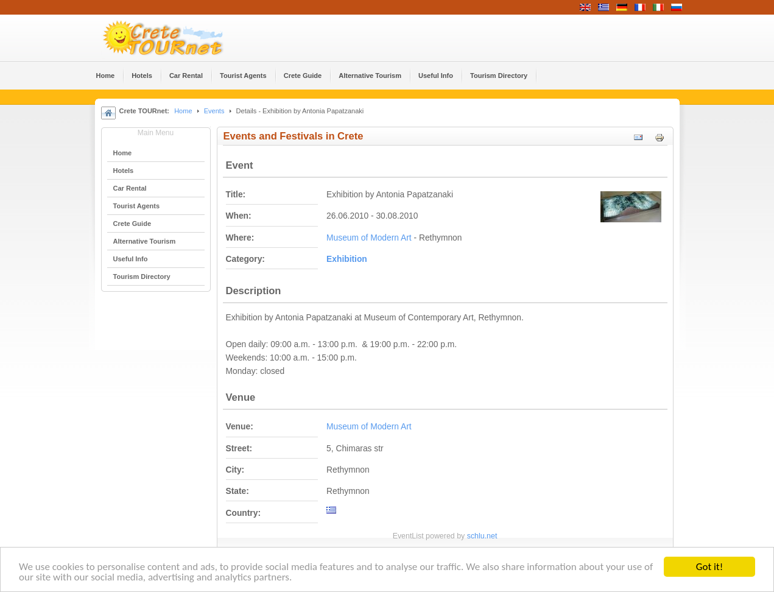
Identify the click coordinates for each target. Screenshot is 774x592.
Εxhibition (346, 259)
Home (183, 111)
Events (214, 111)
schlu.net (482, 536)
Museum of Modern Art (369, 237)
